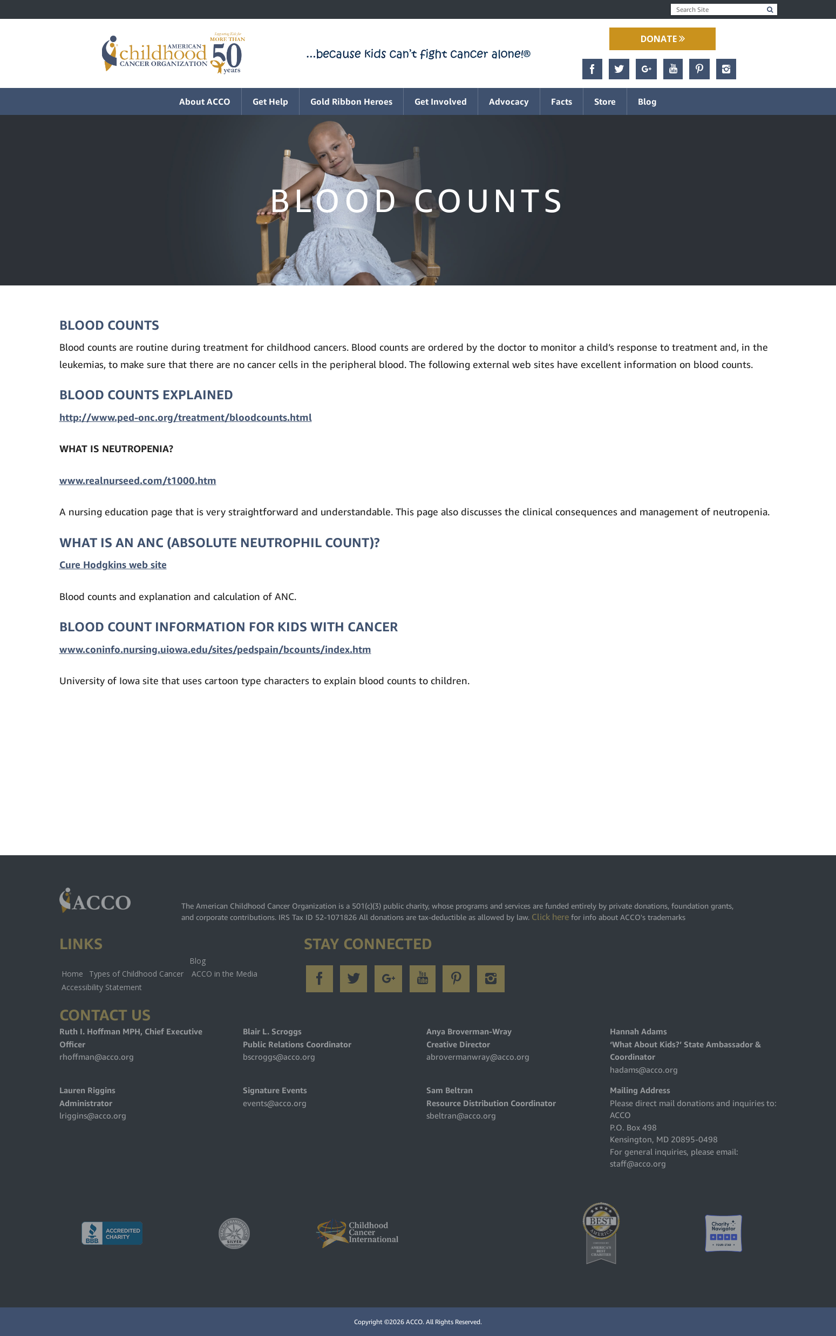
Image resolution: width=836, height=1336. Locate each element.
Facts (561, 101)
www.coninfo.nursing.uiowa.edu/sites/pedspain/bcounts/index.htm (215, 649)
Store (605, 101)
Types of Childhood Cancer (136, 974)
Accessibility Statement (102, 987)
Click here (550, 916)
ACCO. (415, 1322)
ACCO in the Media (224, 974)
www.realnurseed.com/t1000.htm (137, 480)
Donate (663, 39)
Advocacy (509, 101)
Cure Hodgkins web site (113, 564)
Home (72, 974)
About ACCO (204, 101)
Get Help (270, 101)
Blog (647, 101)
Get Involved (440, 101)
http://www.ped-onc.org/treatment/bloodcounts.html (185, 417)
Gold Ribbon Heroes (351, 101)
